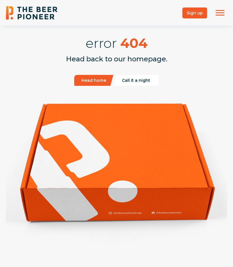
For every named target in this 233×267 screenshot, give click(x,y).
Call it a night (136, 80)
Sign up (195, 13)
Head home (93, 80)
